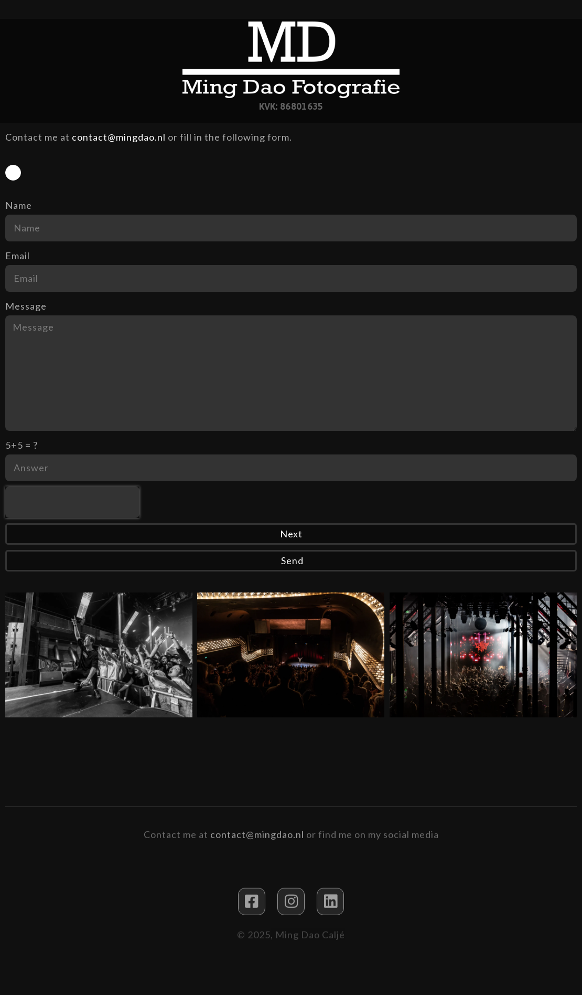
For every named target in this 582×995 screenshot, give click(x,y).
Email (17, 255)
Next (291, 533)
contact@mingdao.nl (119, 137)
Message (26, 306)
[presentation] (72, 502)
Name (18, 205)
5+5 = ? (21, 445)
